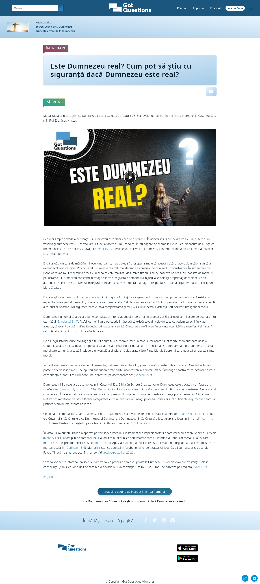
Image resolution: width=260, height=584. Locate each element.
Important (199, 8)
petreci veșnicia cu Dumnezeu (54, 26)
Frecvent (215, 8)
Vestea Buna (235, 8)
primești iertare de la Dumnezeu (55, 31)
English (48, 477)
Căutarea (182, 8)
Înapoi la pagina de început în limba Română (134, 492)
